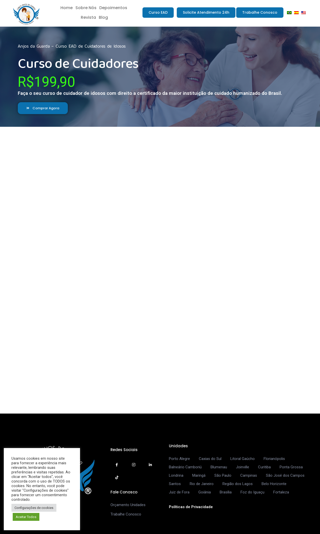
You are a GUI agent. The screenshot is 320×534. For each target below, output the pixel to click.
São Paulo (222, 475)
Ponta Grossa (291, 467)
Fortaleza (281, 492)
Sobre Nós (86, 8)
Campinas (248, 475)
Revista (88, 17)
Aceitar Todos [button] (26, 517)
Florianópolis (274, 458)
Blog (103, 17)
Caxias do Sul (210, 458)
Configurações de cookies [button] (33, 508)
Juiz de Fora (179, 492)
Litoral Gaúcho (242, 458)
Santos (175, 484)
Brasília (226, 492)
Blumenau (219, 467)
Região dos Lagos (237, 484)
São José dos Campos (285, 475)
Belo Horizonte (274, 484)
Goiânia (204, 492)
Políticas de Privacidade (191, 507)
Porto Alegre (179, 458)
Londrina (176, 475)
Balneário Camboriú (185, 467)
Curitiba (264, 467)
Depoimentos (113, 8)
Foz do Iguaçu (252, 492)
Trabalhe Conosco (125, 514)
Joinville (242, 467)
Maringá (198, 475)
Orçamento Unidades (128, 505)
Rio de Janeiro (202, 484)
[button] (158, 12)
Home (66, 8)
